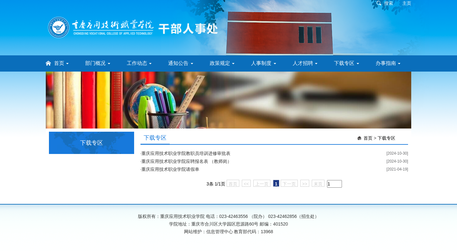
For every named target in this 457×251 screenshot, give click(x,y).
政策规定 (222, 63)
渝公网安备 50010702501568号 (229, 239)
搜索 (388, 3)
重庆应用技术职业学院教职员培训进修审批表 (185, 153)
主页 (406, 3)
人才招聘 (305, 63)
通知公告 (180, 63)
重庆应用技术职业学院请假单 (170, 169)
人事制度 (263, 63)
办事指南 (388, 63)
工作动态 (139, 63)
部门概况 (97, 63)
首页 (61, 63)
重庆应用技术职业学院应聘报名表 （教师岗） (186, 161)
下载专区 (346, 63)
